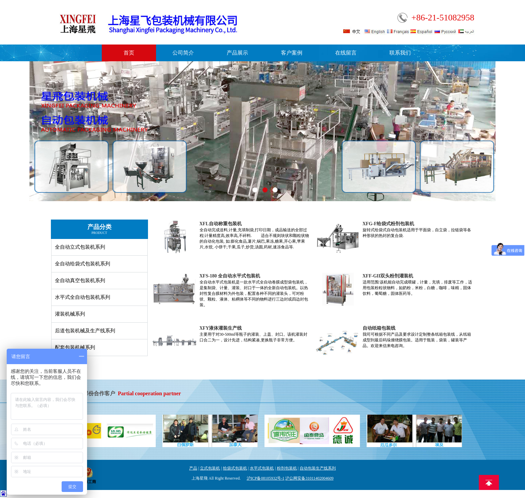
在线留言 (346, 53)
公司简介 (183, 53)
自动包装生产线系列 (318, 468)
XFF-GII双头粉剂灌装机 (388, 275)
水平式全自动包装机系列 (82, 297)
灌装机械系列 (70, 314)
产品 (193, 468)
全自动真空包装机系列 (80, 280)
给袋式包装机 (235, 468)
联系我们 (400, 53)
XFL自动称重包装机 (221, 223)
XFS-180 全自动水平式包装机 (230, 275)
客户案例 (291, 53)
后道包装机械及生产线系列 (85, 330)
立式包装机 (210, 468)
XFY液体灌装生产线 (221, 328)
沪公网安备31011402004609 (309, 478)
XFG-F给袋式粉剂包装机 (389, 223)
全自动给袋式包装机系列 (82, 263)
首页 (129, 53)
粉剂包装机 (287, 468)
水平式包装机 (262, 468)
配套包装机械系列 (75, 347)
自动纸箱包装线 (379, 328)
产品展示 (237, 53)
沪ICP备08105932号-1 (266, 478)
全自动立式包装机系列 (80, 247)
